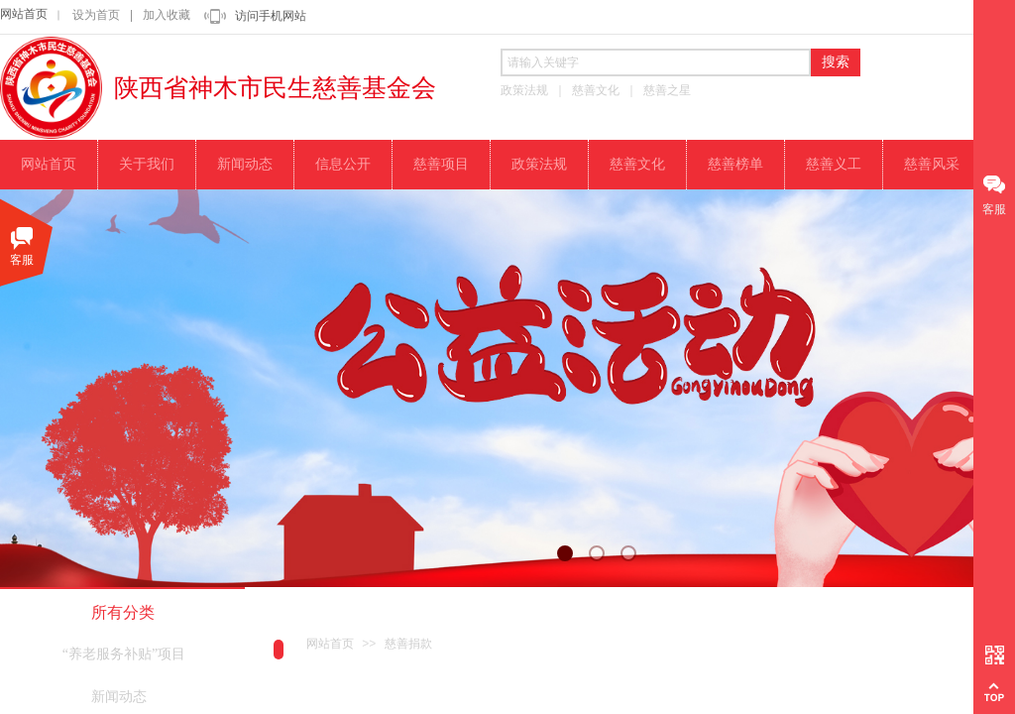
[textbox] (656, 62)
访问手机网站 (270, 16)
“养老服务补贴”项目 (123, 654)
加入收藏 (166, 15)
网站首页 (24, 14)
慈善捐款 (408, 644)
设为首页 (96, 15)
